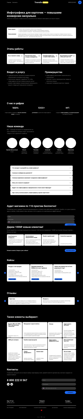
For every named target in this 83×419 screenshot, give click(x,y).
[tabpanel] (18, 285)
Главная (9, 2)
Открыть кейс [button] (12, 279)
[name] (41, 216)
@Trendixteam (41, 402)
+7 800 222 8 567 (68, 402)
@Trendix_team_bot (10, 402)
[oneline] (41, 219)
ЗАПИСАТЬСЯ (70, 224)
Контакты (14, 2)
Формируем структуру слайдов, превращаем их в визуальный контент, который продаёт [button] (50, 61)
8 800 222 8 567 (72, 2)
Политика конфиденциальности (69, 407)
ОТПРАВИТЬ (70, 392)
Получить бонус (70, 250)
